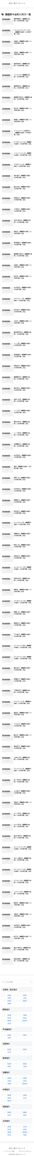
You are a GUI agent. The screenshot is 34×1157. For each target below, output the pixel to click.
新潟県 (9, 1035)
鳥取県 (9, 1095)
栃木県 (9, 1018)
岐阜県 (9, 1063)
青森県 (9, 998)
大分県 (25, 1126)
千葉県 (25, 1015)
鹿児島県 (24, 1132)
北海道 (9, 995)
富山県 (9, 1049)
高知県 (25, 1115)
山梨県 (9, 1037)
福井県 (25, 1049)
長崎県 (9, 1132)
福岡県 (9, 1126)
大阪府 (9, 1083)
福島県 (25, 1000)
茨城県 (9, 1015)
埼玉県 (9, 1023)
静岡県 (9, 1066)
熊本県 (9, 1135)
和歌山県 (24, 1083)
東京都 (25, 1018)
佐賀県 (9, 1129)
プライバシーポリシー (25, 1151)
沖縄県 (25, 1135)
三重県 (25, 1066)
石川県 (9, 1052)
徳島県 (9, 1112)
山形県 (25, 998)
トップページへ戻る (9, 1151)
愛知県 (25, 1063)
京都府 (9, 1080)
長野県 (25, 1035)
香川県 (9, 1115)
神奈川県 (24, 1020)
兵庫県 (25, 1078)
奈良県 (25, 1080)
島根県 (9, 1098)
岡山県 (9, 1100)
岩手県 (9, 1000)
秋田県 (25, 995)
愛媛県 (25, 1112)
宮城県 (9, 1003)
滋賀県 (9, 1078)
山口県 (25, 1098)
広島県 (25, 1095)
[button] (30, 982)
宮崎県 (25, 1129)
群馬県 (9, 1020)
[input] (17, 982)
